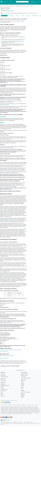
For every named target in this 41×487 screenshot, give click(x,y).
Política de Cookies (24, 375)
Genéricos (2, 388)
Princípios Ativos (3, 390)
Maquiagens (23, 394)
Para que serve (4, 15)
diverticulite (11, 42)
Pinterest (22, 387)
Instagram (22, 384)
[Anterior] (0, 15)
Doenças (2, 393)
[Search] (28, 2)
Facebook (22, 383)
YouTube (22, 385)
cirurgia (17, 277)
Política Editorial (3, 375)
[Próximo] (40, 15)
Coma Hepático (11, 349)
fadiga (5, 104)
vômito (9, 170)
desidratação (14, 118)
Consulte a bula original (4, 358)
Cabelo (22, 397)
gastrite (6, 41)
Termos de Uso (23, 376)
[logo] (1, 1)
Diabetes (2, 122)
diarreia (5, 171)
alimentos (18, 51)
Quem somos (3, 374)
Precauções (28, 15)
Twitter (22, 381)
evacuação (23, 226)
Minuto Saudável (3, 380)
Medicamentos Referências (5, 385)
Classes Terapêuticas (4, 389)
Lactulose (7, 9)
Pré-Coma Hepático (17, 349)
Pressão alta (3, 116)
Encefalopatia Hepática (4, 351)
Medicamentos (3, 384)
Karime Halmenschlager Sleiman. (17, 13)
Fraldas (22, 393)
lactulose (4, 124)
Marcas (2, 394)
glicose (21, 127)
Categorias (2, 386)
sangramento (20, 41)
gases (25, 167)
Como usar (17, 15)
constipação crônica (7, 220)
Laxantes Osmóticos (10, 10)
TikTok (22, 388)
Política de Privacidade (24, 374)
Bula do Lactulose (10, 355)
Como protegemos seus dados (26, 378)
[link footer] (3, 420)
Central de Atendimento (4, 376)
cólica (10, 214)
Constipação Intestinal (4, 349)
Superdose (23, 15)
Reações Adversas (35, 15)
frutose (23, 39)
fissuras (13, 278)
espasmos (14, 103)
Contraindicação (11, 15)
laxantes (14, 185)
